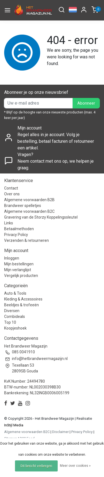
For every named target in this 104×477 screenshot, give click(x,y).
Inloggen (11, 258)
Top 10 (10, 322)
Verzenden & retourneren (26, 240)
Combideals (14, 316)
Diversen (11, 311)
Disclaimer (60, 432)
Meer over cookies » (75, 466)
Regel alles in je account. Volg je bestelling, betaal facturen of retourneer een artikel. (55, 141)
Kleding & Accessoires (23, 299)
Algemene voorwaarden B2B (29, 200)
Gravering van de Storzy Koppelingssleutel (41, 217)
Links (8, 223)
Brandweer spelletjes (22, 205)
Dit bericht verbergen (36, 466)
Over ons (12, 194)
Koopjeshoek (15, 328)
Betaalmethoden (19, 229)
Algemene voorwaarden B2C (29, 211)
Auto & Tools (15, 293)
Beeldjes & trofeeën (21, 305)
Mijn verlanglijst (17, 270)
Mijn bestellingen (19, 264)
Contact (11, 188)
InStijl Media (13, 425)
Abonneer (86, 103)
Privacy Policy (16, 234)
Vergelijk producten (21, 275)
